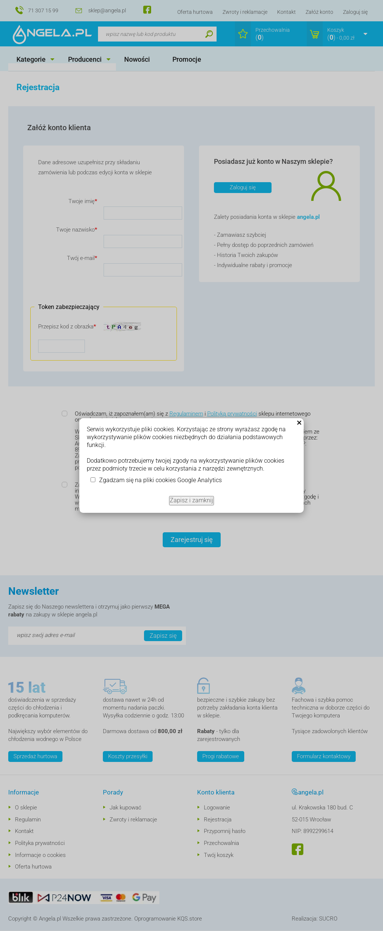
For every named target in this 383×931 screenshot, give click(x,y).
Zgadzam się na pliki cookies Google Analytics (160, 480)
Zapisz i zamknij (191, 500)
